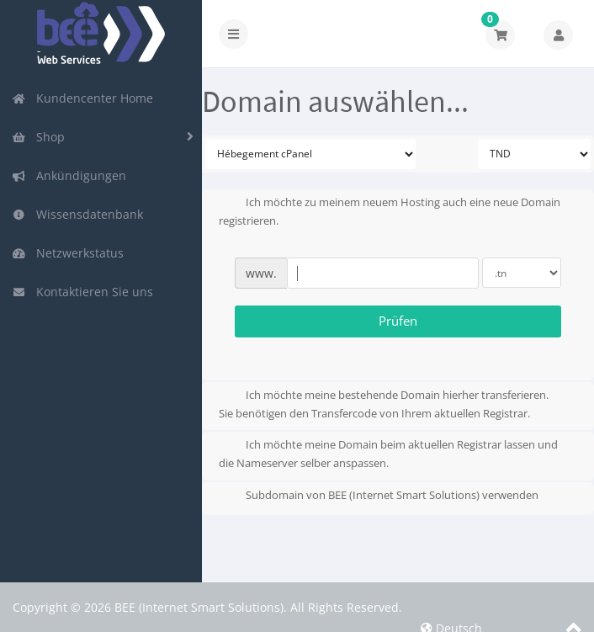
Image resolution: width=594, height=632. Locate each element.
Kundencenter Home (82, 98)
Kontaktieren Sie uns (82, 292)
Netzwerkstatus (68, 253)
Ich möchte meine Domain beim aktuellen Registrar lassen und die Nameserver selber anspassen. (388, 453)
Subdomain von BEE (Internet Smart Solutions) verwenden (378, 496)
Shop (38, 137)
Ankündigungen (69, 175)
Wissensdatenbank (77, 214)
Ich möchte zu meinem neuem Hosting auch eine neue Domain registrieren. (389, 211)
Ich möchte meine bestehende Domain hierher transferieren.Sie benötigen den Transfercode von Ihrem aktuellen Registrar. (384, 404)
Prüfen (398, 320)
